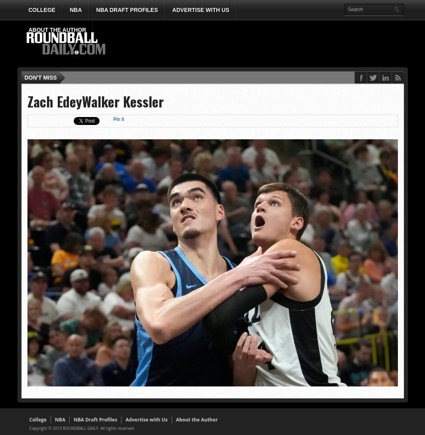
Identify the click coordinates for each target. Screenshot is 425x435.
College (42, 10)
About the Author (57, 30)
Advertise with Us (200, 10)
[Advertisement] (258, 44)
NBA (76, 10)
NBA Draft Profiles (127, 10)
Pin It (119, 119)
